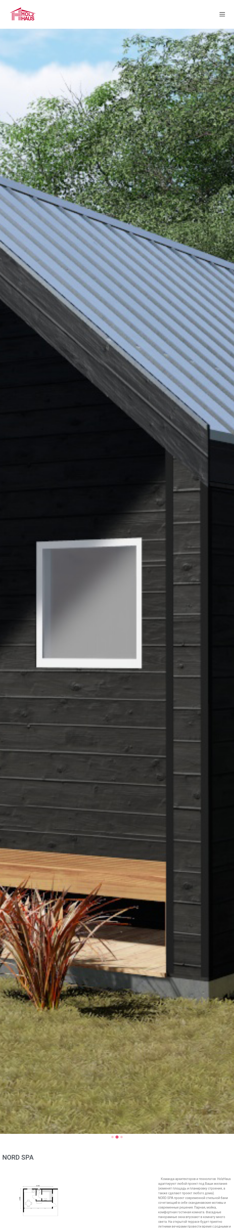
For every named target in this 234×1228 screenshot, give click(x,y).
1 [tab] (112, 1137)
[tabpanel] (117, 581)
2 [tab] (117, 1137)
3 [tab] (121, 1137)
